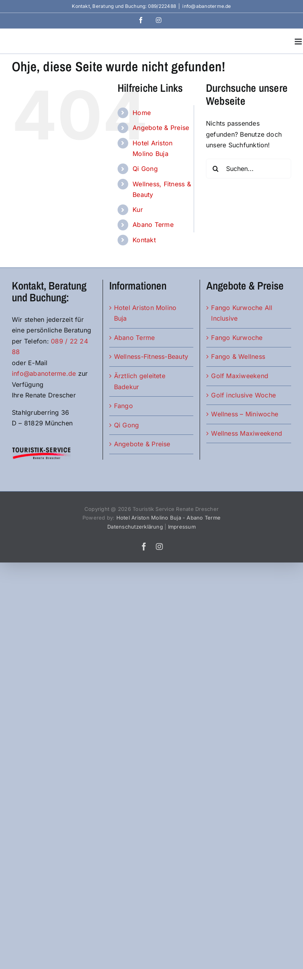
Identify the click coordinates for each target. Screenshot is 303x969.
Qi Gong (145, 169)
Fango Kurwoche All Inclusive (241, 313)
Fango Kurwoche (236, 338)
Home (142, 113)
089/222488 (162, 6)
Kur (138, 209)
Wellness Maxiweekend (246, 433)
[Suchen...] (248, 168)
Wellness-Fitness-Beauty (151, 356)
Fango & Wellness (238, 356)
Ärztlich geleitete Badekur (139, 381)
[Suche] (216, 168)
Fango (123, 406)
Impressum (182, 526)
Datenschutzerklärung (135, 526)
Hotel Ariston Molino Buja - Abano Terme (168, 517)
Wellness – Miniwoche (244, 414)
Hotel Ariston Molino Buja (145, 313)
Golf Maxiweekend (239, 376)
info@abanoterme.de (206, 6)
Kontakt (144, 240)
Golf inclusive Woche (243, 395)
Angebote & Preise (161, 128)
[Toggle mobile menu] (299, 41)
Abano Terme (153, 224)
